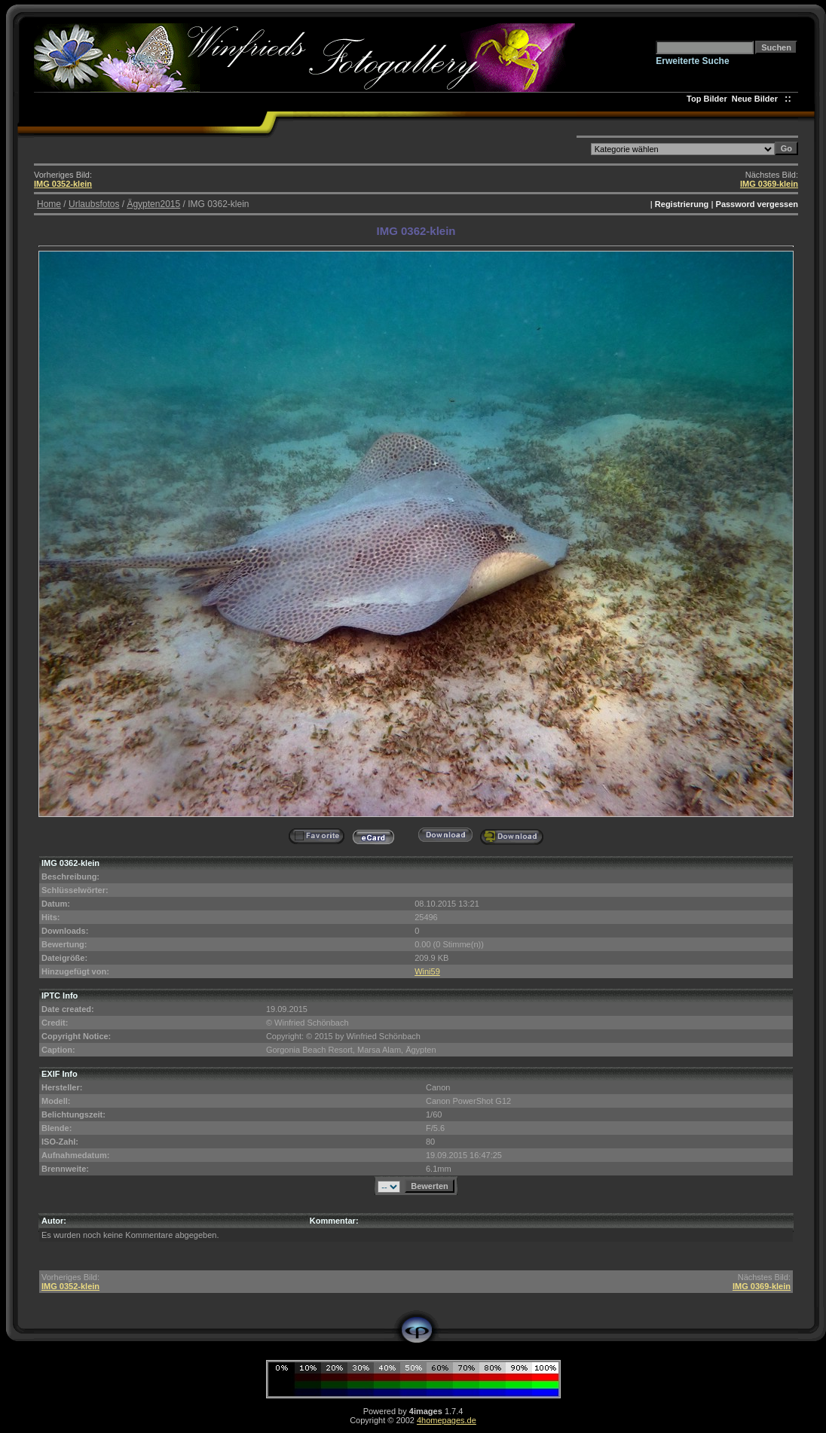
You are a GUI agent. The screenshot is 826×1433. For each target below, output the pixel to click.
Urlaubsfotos (94, 204)
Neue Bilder (757, 98)
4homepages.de (446, 1420)
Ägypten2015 (153, 204)
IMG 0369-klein (769, 183)
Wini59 (427, 971)
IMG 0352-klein (63, 183)
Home (49, 204)
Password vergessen (757, 204)
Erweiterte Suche (692, 61)
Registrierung (682, 204)
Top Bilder (707, 98)
